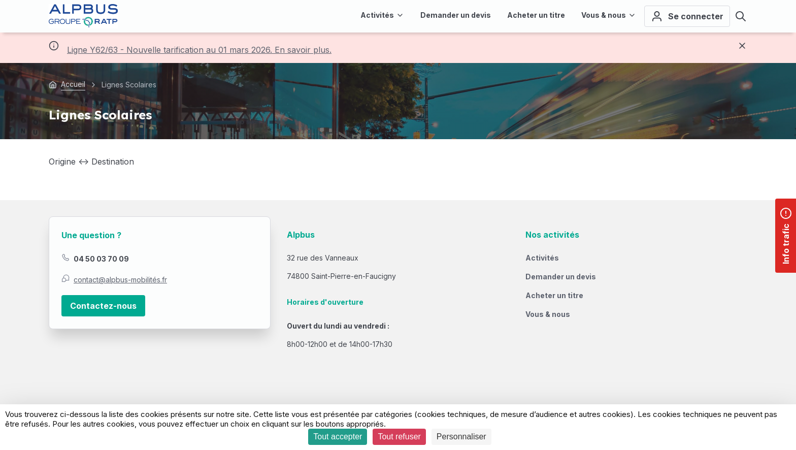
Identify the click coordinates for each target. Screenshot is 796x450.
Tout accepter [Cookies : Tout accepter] (337, 436)
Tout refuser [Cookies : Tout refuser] (399, 436)
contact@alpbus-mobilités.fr (120, 279)
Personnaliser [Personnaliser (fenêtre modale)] (461, 436)
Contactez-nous (103, 306)
